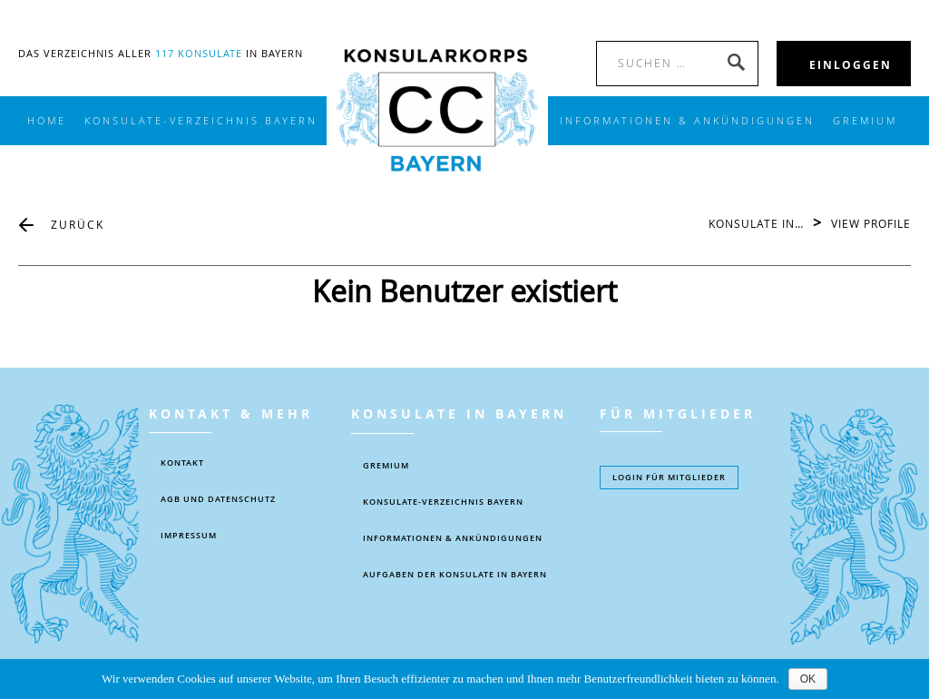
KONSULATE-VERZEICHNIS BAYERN (201, 120)
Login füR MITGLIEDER (669, 477)
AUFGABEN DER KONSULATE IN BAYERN (455, 574)
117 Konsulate (198, 53)
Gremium (865, 120)
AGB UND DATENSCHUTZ (218, 499)
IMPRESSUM (189, 535)
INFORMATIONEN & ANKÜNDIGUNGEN (687, 120)
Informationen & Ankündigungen (453, 538)
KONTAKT (182, 463)
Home (46, 120)
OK (808, 679)
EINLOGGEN (850, 65)
